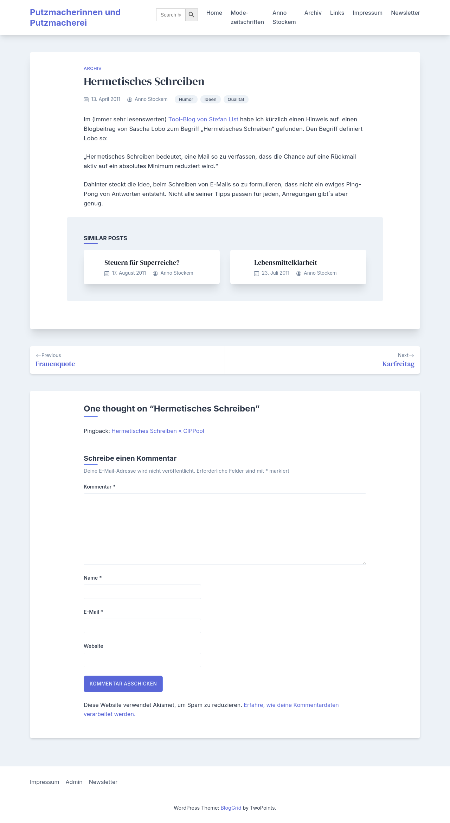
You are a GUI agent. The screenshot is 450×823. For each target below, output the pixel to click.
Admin (74, 781)
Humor (186, 99)
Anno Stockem (284, 17)
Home (214, 12)
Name (93, 578)
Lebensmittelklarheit (285, 262)
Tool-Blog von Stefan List (203, 119)
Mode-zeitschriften (247, 17)
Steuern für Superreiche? (141, 262)
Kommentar (100, 487)
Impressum (367, 12)
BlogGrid (231, 808)
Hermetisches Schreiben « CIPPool (157, 430)
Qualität (236, 99)
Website (93, 646)
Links (337, 12)
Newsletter (405, 12)
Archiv (313, 12)
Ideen (211, 99)
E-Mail (93, 612)
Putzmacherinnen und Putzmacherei (75, 17)
